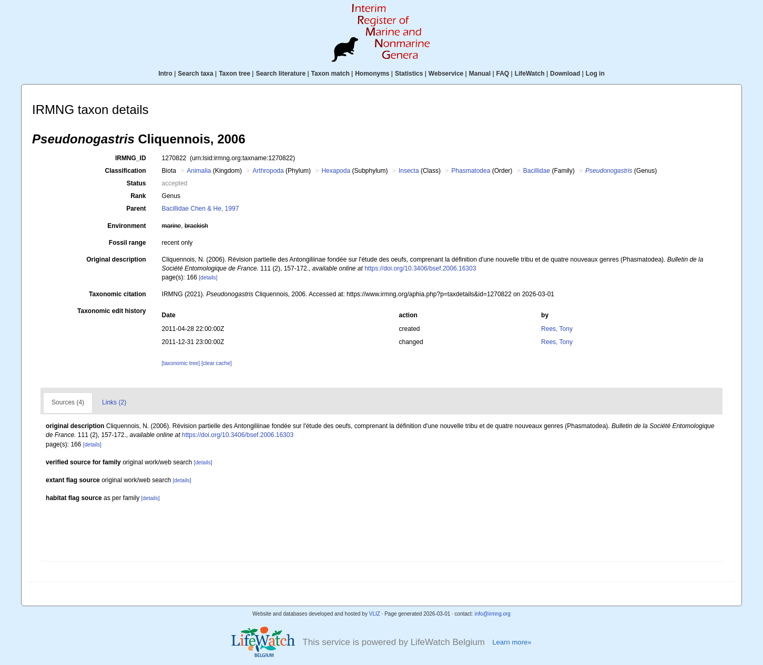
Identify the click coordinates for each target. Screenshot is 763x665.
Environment (126, 226)
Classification (125, 170)
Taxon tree (234, 73)
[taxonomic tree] (181, 363)
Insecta (409, 170)
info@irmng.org (492, 614)
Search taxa (195, 73)
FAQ (503, 73)
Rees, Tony (557, 328)
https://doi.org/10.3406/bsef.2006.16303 (420, 268)
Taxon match (330, 73)
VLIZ (374, 614)
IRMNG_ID (130, 158)
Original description (116, 259)
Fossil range (127, 242)
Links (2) (114, 402)
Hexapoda (335, 170)
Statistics (409, 73)
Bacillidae (536, 170)
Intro (165, 73)
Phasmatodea (470, 170)
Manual (480, 73)
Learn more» (511, 642)
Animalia (199, 170)
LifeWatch (530, 73)
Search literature (281, 73)
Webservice (446, 73)
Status (136, 183)
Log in (595, 73)
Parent (136, 208)
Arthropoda (267, 170)
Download (565, 73)
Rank (138, 196)
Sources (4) (68, 402)
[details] (208, 277)
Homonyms (372, 73)
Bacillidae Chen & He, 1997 (200, 208)
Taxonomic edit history (111, 311)
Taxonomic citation (117, 294)
